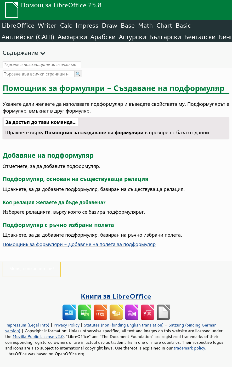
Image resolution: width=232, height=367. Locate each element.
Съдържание (20, 53)
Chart (164, 25)
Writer (46, 25)
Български (165, 36)
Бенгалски (200, 36)
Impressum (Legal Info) (27, 325)
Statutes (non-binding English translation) (123, 325)
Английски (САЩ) (28, 36)
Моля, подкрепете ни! (31, 268)
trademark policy (189, 348)
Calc (66, 25)
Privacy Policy (66, 325)
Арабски (103, 36)
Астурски (132, 36)
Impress (87, 25)
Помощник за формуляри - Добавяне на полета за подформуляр (79, 244)
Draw (109, 25)
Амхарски (72, 36)
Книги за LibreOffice (116, 296)
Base (128, 25)
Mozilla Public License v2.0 (38, 336)
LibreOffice (18, 25)
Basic (183, 25)
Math (145, 25)
